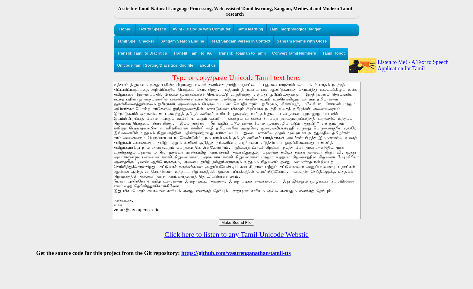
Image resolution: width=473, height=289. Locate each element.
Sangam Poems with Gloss (302, 41)
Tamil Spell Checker (135, 41)
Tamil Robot (333, 53)
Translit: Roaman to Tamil (242, 53)
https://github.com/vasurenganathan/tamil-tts (236, 280)
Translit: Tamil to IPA (192, 53)
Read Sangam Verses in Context (241, 41)
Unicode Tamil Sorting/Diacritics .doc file (155, 65)
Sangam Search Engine (182, 41)
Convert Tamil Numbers (294, 53)
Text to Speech (153, 29)
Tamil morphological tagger (295, 29)
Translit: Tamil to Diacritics (142, 53)
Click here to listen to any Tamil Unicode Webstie (236, 261)
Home (124, 29)
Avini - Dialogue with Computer (201, 29)
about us (207, 65)
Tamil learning (250, 29)
